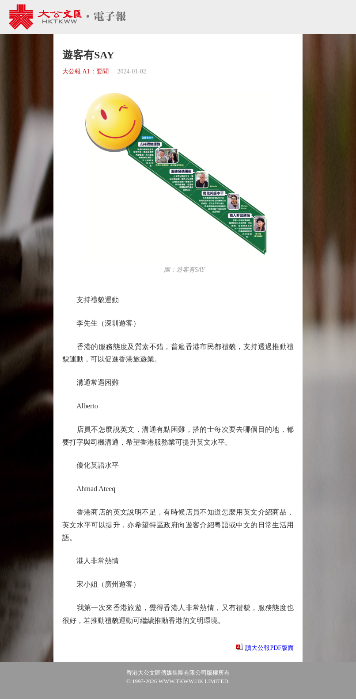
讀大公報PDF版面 (269, 648)
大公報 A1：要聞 (85, 71)
